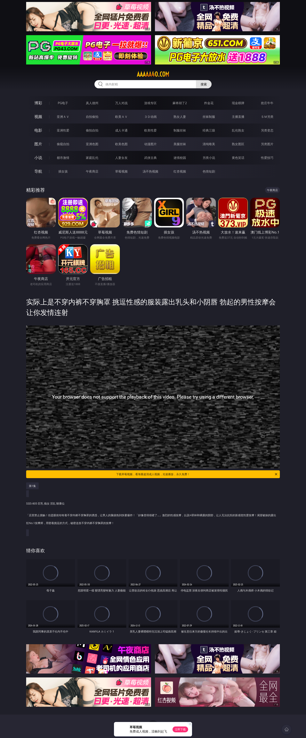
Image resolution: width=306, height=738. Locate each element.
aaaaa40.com (153, 74)
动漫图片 (150, 144)
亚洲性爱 (63, 130)
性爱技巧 (267, 158)
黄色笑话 (238, 158)
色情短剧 (209, 171)
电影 (38, 130)
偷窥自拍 (63, 144)
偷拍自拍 (92, 130)
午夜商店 (92, 171)
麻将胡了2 (180, 103)
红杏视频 (179, 171)
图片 (38, 144)
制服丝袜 (179, 130)
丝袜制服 (209, 117)
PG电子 (63, 103)
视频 (38, 116)
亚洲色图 (92, 144)
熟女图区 (238, 144)
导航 (38, 171)
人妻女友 (121, 158)
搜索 (204, 84)
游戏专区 (150, 103)
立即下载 (180, 729)
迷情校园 (179, 158)
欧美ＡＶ (121, 117)
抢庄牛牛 (267, 103)
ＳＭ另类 (267, 117)
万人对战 (121, 103)
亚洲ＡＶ (63, 117)
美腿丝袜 (179, 144)
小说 (38, 157)
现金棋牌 (238, 103)
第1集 (32, 486)
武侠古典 (150, 158)
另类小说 (209, 158)
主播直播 (238, 117)
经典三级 (209, 130)
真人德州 (92, 103)
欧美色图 (121, 144)
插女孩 (63, 171)
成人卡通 (121, 130)
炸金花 (208, 103)
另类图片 (267, 144)
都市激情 (63, 158)
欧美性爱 (150, 130)
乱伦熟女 (238, 130)
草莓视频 (121, 171)
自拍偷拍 (92, 117)
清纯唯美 (209, 144)
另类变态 (267, 130)
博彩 (38, 103)
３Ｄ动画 (150, 117)
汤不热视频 (150, 171)
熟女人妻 (179, 117)
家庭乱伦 (92, 158)
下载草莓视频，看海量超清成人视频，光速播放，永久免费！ (197, 474)
